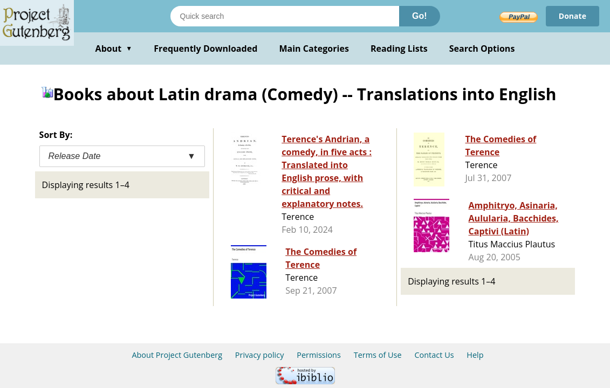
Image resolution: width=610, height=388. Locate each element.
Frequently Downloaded (205, 48)
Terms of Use (378, 355)
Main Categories (314, 48)
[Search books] (284, 16)
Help (475, 355)
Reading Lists (399, 48)
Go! (419, 15)
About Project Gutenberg (177, 355)
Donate (572, 16)
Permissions (319, 355)
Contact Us (434, 355)
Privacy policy (259, 355)
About (114, 48)
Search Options (482, 48)
